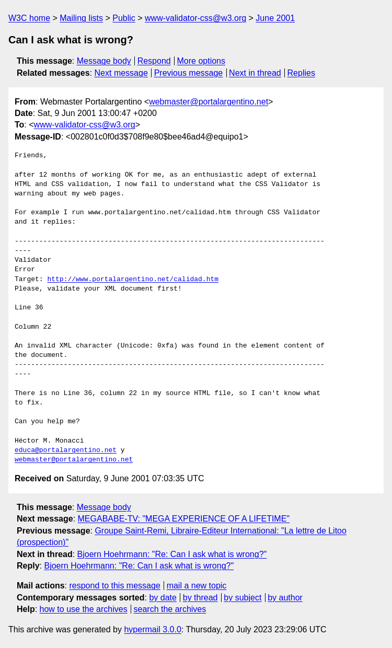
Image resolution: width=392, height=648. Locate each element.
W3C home (29, 18)
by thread (200, 597)
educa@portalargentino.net (66, 450)
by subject (242, 597)
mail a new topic (197, 585)
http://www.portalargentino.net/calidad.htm (132, 279)
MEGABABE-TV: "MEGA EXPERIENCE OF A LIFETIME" (184, 518)
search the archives (170, 609)
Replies (301, 72)
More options (201, 60)
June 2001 (275, 18)
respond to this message (114, 585)
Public (123, 18)
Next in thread (255, 72)
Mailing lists (81, 18)
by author (285, 597)
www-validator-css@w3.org (195, 18)
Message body (104, 60)
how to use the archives (84, 609)
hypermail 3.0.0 (152, 629)
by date (162, 597)
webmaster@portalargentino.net (208, 101)
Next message (121, 72)
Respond (154, 60)
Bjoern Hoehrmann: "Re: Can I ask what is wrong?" (172, 554)
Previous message (188, 72)
